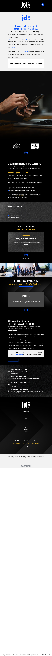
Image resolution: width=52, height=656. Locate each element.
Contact (26, 431)
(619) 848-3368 (26, 411)
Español (25, 423)
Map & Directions (16, 443)
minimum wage (24, 169)
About (26, 420)
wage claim (14, 47)
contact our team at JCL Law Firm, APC (15, 195)
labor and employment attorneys (15, 39)
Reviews (26, 429)
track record (25, 51)
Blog (26, 427)
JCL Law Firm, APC (26, 39)
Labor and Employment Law (26, 422)
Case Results (26, 425)
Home (26, 418)
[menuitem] (26, 208)
